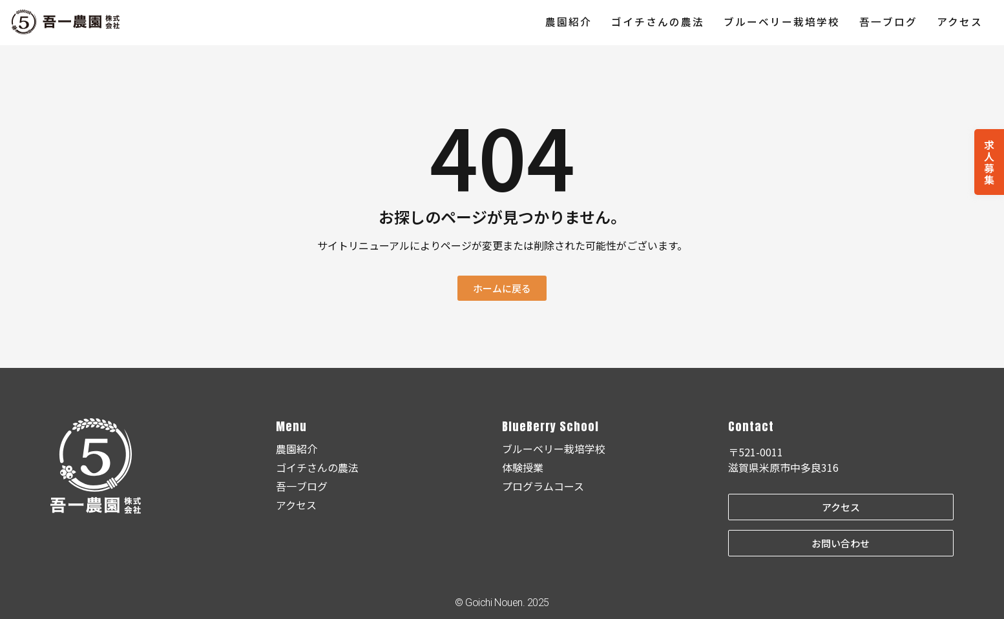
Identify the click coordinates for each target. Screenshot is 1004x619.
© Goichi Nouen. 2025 (502, 602)
